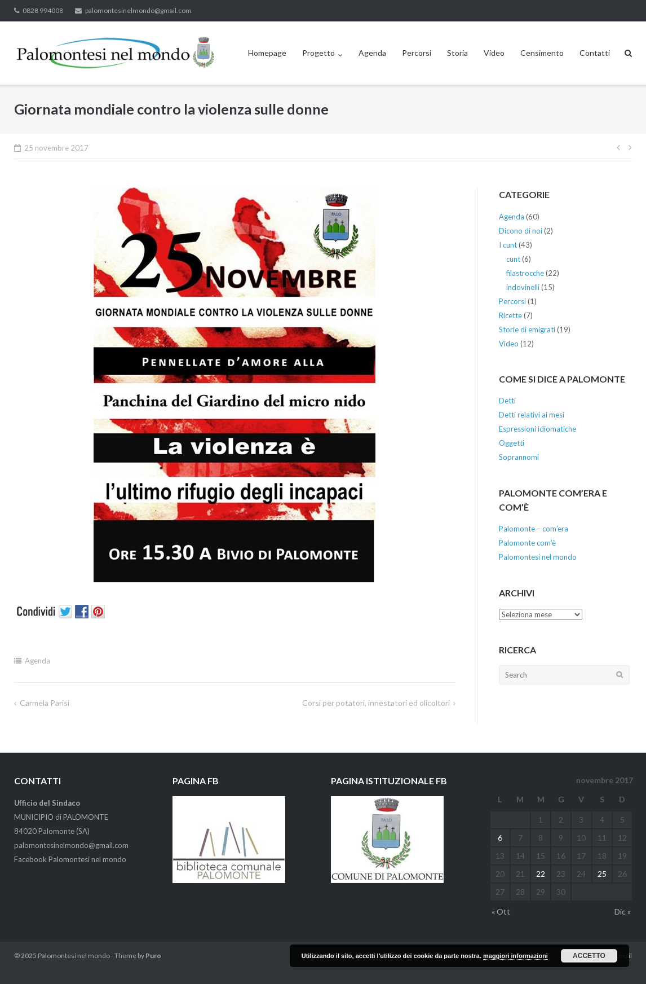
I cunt (508, 244)
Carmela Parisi (44, 703)
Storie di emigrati (527, 329)
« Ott (501, 911)
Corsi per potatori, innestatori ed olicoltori (376, 703)
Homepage (267, 53)
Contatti (594, 53)
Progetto (318, 53)
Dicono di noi (520, 230)
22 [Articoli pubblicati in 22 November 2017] (540, 873)
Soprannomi (519, 457)
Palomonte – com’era (533, 528)
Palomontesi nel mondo (538, 556)
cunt (513, 258)
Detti (507, 400)
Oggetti (511, 442)
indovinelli (522, 287)
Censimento (542, 53)
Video (494, 53)
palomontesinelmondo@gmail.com (138, 10)
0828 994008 (43, 10)
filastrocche (525, 273)
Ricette (510, 315)
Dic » (622, 911)
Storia (457, 53)
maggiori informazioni (515, 955)
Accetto (589, 956)
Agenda (372, 53)
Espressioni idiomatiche (537, 428)
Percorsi (416, 53)
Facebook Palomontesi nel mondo (70, 859)
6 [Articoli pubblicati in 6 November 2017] (500, 837)
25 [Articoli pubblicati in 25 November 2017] (602, 873)
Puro (153, 955)
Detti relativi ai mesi (531, 414)
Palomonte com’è (527, 542)
